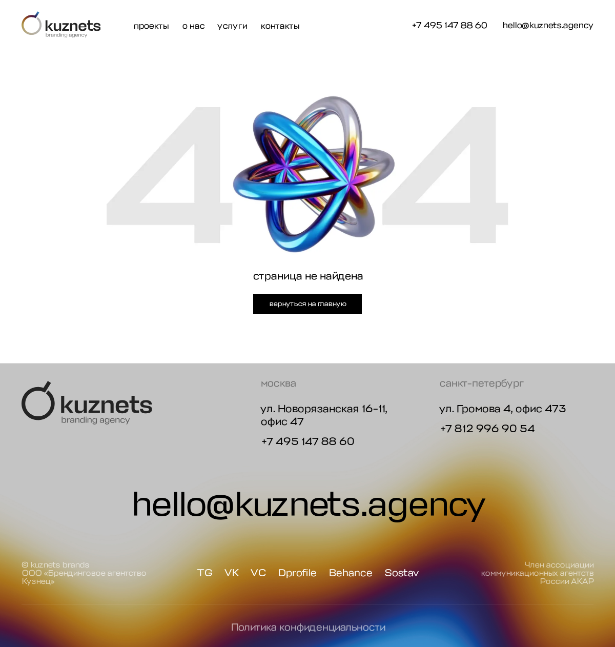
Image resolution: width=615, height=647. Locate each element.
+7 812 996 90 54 (487, 428)
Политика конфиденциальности (308, 627)
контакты (279, 25)
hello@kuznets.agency (547, 25)
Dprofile (297, 573)
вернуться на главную (307, 303)
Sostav (401, 573)
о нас (193, 25)
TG (204, 573)
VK (231, 573)
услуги (232, 25)
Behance (350, 573)
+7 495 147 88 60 (449, 25)
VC (258, 573)
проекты (151, 25)
